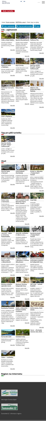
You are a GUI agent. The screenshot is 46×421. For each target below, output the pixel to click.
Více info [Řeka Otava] (27, 104)
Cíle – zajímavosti (9, 29)
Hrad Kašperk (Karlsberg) (20, 172)
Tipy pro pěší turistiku (11, 132)
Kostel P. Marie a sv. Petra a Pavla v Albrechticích (7, 260)
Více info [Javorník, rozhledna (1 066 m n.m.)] (27, 246)
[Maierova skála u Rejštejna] (8, 61)
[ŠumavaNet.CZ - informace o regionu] (9, 410)
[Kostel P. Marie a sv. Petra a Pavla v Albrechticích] (8, 254)
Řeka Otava (19, 88)
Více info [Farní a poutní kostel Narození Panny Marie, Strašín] (27, 224)
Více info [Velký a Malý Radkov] (12, 50)
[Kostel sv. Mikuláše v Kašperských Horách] (37, 167)
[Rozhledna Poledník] (8, 304)
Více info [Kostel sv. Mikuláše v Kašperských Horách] (41, 190)
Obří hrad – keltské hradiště (36, 285)
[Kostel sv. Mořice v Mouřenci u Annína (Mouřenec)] (23, 254)
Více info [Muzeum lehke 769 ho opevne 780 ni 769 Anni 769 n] (12, 297)
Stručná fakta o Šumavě (5, 172)
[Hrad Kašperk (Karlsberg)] (23, 167)
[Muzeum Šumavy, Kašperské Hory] (23, 280)
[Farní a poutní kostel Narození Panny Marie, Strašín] (23, 196)
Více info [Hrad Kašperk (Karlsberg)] (27, 186)
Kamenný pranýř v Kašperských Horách (35, 234)
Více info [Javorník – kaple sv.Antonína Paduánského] (12, 248)
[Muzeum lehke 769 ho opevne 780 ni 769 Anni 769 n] (8, 280)
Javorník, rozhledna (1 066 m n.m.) (22, 234)
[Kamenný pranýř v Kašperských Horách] (37, 229)
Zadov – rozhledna (7, 357)
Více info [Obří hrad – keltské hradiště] (41, 299)
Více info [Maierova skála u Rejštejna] (12, 75)
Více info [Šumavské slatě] (12, 345)
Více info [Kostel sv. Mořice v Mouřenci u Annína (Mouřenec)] (27, 275)
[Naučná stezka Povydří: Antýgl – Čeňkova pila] (37, 61)
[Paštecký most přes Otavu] (8, 83)
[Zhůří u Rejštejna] (8, 112)
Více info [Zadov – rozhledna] (12, 369)
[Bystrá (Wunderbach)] (23, 36)
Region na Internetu (11, 373)
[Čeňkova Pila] (37, 36)
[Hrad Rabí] (37, 196)
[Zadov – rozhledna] (8, 353)
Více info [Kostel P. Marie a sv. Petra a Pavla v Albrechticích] (12, 275)
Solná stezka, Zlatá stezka (36, 309)
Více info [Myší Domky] (27, 75)
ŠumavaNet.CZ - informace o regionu (11, 413)
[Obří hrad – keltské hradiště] (37, 280)
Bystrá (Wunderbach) (22, 40)
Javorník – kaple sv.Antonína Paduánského (6, 234)
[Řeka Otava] (23, 83)
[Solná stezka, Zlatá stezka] (37, 304)
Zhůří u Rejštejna (6, 116)
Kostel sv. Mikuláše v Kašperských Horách (36, 173)
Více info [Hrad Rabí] (41, 216)
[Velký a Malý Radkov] (8, 36)
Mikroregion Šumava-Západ (8, 399)
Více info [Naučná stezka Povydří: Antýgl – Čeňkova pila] (41, 78)
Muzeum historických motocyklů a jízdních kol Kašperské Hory (37, 260)
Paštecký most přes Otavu (7, 88)
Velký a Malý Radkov (7, 40)
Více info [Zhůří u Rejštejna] (12, 128)
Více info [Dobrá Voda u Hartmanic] (12, 213)
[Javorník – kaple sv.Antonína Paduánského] (8, 229)
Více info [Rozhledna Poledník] (12, 326)
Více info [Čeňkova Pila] (41, 53)
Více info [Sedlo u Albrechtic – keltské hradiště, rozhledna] (27, 323)
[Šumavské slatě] (8, 332)
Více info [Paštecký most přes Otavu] (12, 105)
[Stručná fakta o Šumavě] (8, 167)
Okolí (3, 161)
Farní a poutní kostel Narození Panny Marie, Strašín (22, 201)
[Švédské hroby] (23, 332)
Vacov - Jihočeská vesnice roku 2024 (36, 331)
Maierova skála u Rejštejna (6, 66)
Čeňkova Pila (34, 40)
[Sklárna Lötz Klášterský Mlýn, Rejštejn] (37, 83)
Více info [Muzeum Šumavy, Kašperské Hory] (27, 299)
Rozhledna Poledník (7, 308)
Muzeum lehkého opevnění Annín (6, 285)
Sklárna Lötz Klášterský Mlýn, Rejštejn (35, 89)
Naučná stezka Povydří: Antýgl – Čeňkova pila (35, 67)
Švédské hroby (20, 337)
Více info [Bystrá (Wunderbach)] (27, 56)
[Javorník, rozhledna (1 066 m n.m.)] (23, 229)
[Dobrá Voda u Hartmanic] (8, 196)
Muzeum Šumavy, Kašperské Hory (21, 285)
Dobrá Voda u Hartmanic (5, 200)
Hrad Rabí (33, 200)
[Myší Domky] (23, 61)
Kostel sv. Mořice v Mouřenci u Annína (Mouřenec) (22, 260)
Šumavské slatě (6, 337)
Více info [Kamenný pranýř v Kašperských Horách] (41, 249)
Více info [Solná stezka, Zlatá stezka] (41, 327)
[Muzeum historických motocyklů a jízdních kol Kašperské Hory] (37, 254)
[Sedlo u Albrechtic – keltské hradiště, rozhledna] (23, 304)
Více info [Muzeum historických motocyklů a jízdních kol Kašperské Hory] (41, 273)
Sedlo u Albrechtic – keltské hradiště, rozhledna (22, 309)
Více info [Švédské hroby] (27, 348)
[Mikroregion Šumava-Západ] (9, 396)
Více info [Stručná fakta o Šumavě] (12, 184)
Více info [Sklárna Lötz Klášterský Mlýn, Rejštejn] (41, 107)
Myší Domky (20, 65)
